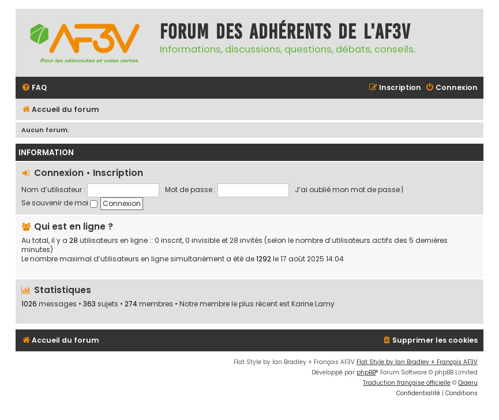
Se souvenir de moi (59, 203)
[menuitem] (34, 88)
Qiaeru (468, 382)
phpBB (366, 372)
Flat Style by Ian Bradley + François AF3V (417, 362)
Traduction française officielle (407, 382)
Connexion (59, 173)
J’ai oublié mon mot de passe (347, 189)
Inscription (118, 173)
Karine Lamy (313, 304)
